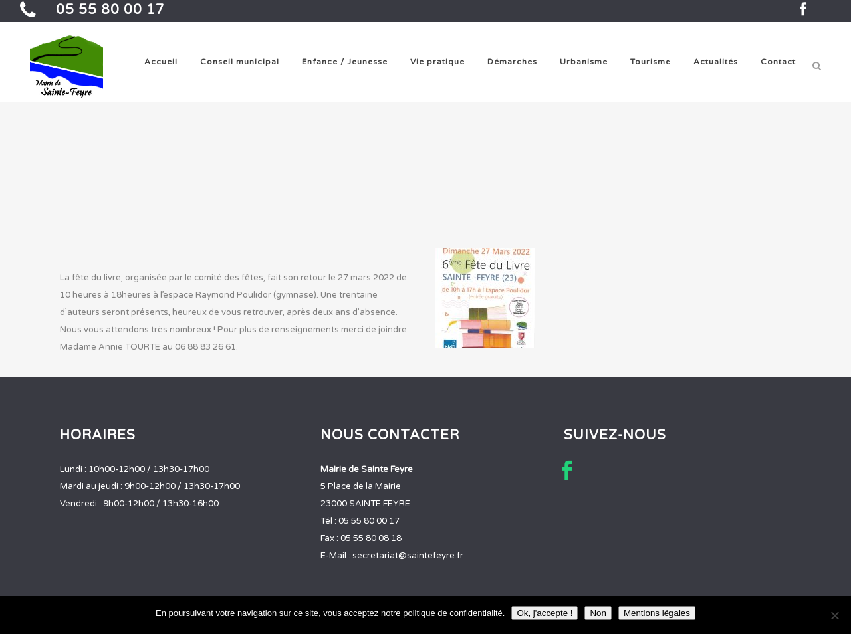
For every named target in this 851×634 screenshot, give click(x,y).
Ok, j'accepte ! (544, 613)
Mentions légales (657, 613)
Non (598, 613)
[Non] (834, 615)
